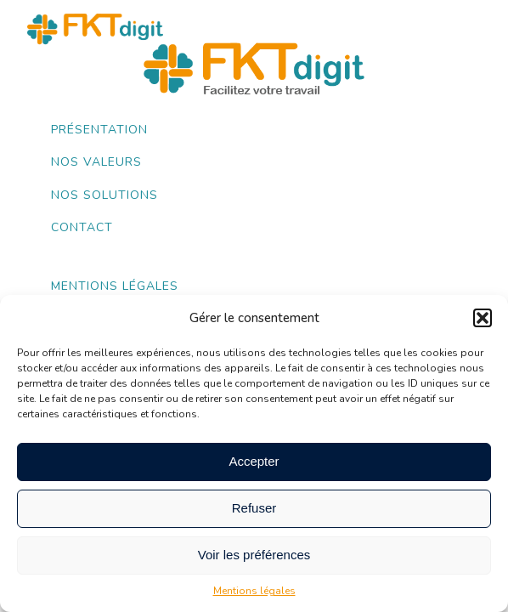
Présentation (99, 130)
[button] (482, 317)
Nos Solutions (104, 195)
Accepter (254, 461)
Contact (82, 227)
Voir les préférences (254, 554)
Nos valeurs (96, 162)
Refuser (254, 508)
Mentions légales (254, 591)
